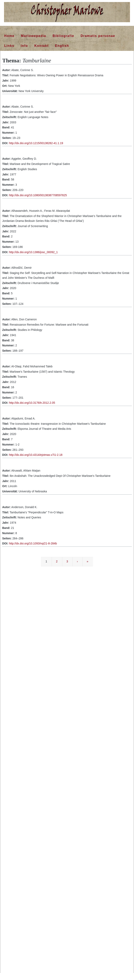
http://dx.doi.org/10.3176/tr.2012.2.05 (32, 402)
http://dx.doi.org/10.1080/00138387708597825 (38, 195)
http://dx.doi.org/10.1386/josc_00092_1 (33, 252)
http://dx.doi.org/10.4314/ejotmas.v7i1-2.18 (35, 454)
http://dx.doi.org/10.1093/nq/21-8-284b (33, 543)
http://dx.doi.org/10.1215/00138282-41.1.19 (36, 143)
